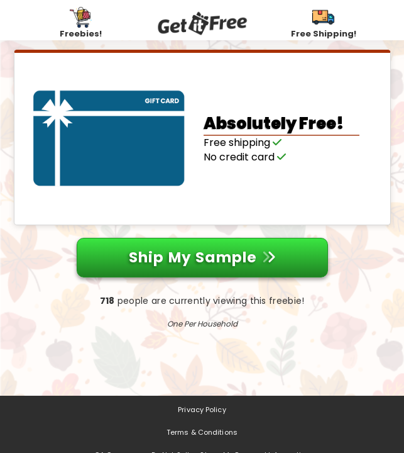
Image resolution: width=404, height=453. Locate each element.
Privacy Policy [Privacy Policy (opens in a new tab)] (202, 410)
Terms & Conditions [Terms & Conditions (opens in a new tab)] (202, 432)
